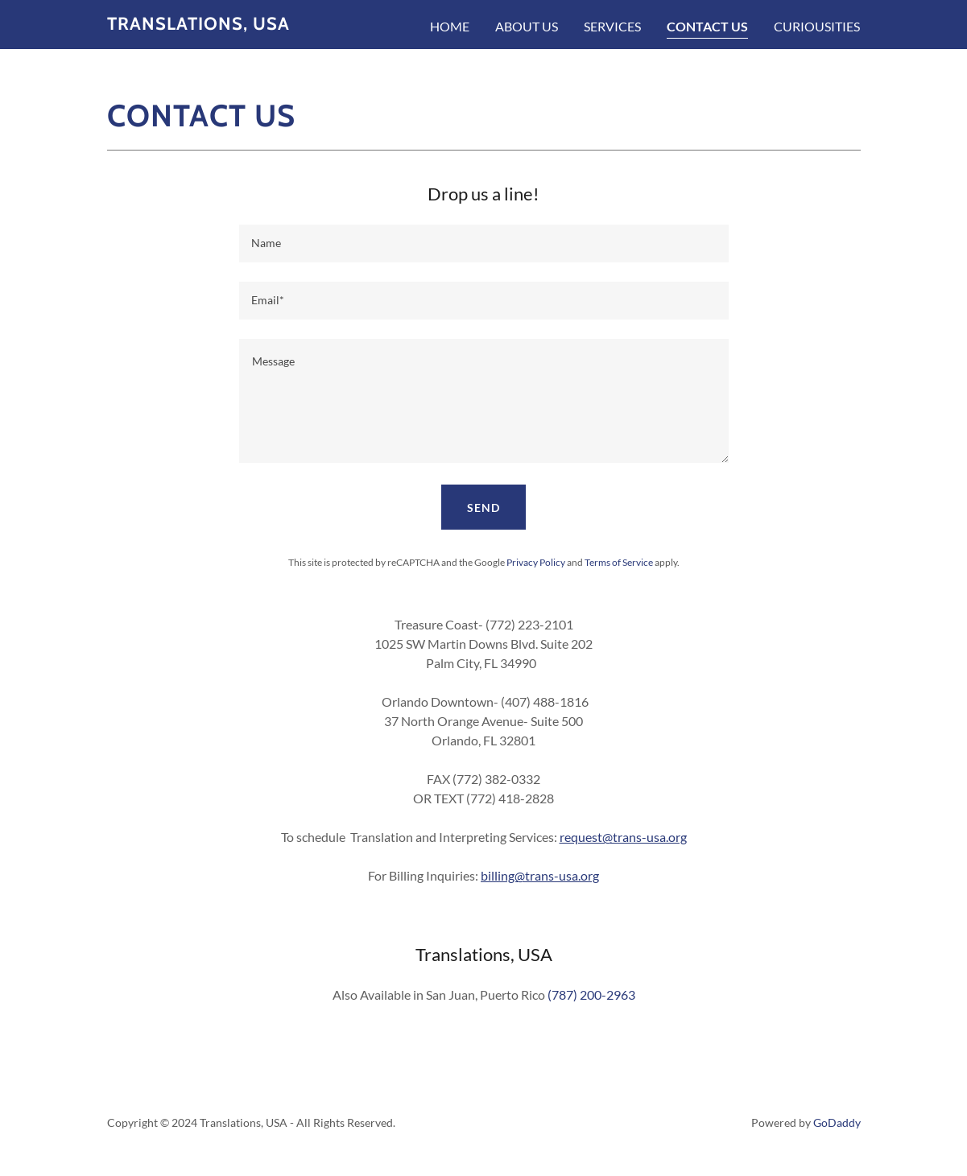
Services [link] (612, 26)
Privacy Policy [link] (535, 562)
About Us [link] (526, 26)
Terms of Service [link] (619, 562)
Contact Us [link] (707, 26)
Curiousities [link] (817, 26)
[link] (198, 24)
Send (483, 507)
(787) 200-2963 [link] (591, 994)
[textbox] (484, 243)
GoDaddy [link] (837, 1122)
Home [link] (449, 26)
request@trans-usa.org (623, 836)
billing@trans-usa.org (540, 875)
